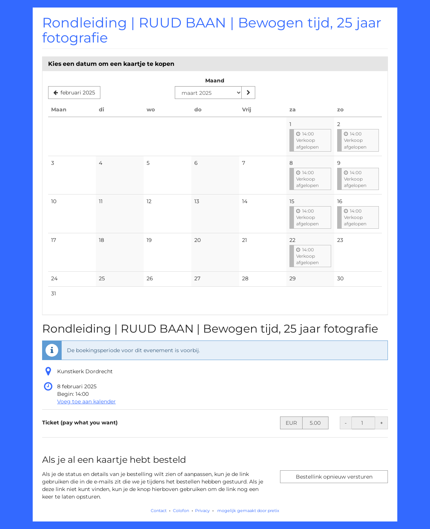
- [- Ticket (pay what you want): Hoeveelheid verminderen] (346, 423)
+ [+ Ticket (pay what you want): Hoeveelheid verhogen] (381, 423)
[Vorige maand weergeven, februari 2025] (74, 92)
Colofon (181, 510)
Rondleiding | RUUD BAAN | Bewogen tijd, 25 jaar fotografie (212, 30)
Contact (159, 510)
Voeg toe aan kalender (86, 401)
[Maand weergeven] (248, 92)
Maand (214, 80)
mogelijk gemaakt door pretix (248, 510)
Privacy (202, 510)
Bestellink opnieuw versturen (334, 476)
